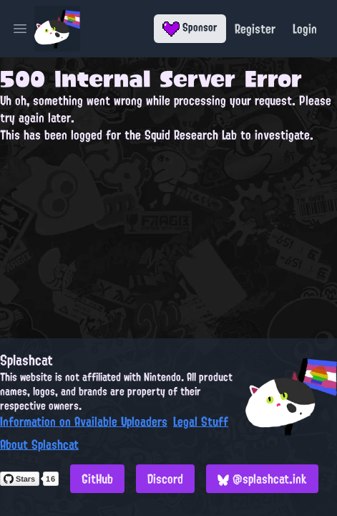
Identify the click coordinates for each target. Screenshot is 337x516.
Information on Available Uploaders (83, 421)
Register (255, 28)
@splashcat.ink (262, 478)
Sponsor (190, 27)
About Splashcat (39, 444)
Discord (165, 478)
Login (305, 28)
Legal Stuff (200, 421)
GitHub (97, 478)
